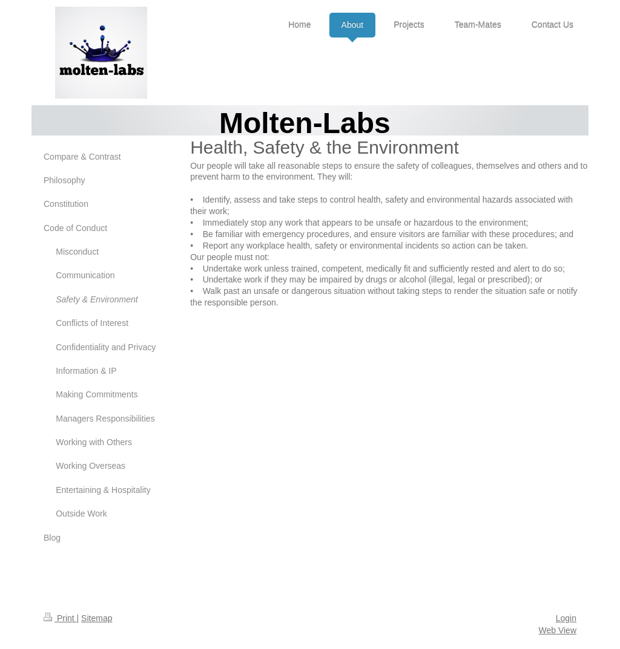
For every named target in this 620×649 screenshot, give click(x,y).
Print (60, 618)
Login (566, 618)
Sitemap (96, 618)
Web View (557, 630)
